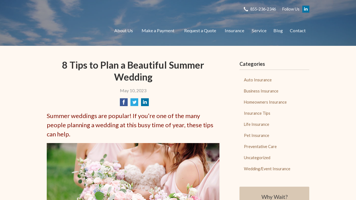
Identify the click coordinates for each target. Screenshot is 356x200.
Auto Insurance (258, 80)
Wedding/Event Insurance (267, 168)
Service (259, 30)
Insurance (234, 30)
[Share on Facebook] (124, 103)
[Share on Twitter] (134, 103)
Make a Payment (158, 30)
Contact (298, 30)
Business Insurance (261, 91)
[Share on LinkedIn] (145, 103)
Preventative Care (260, 146)
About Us (123, 30)
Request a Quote (200, 30)
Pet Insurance (256, 135)
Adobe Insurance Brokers (74, 30)
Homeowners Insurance (265, 102)
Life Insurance (256, 124)
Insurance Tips (257, 113)
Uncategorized (257, 157)
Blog (278, 30)
